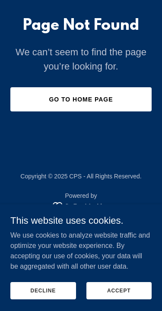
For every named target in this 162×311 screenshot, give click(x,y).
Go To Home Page (81, 99)
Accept (118, 290)
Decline (43, 290)
